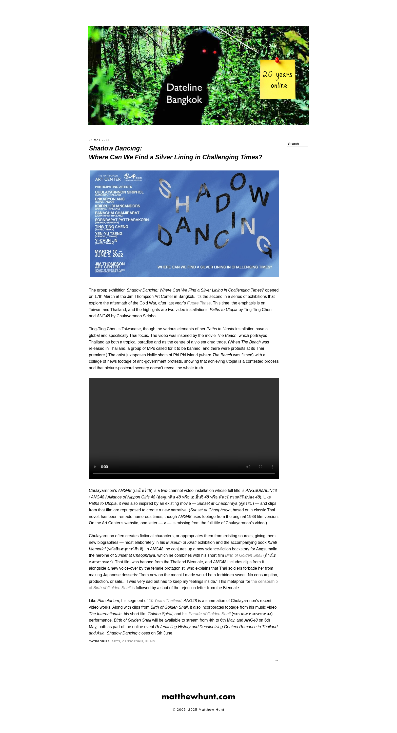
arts (116, 644)
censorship (132, 644)
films (150, 644)
